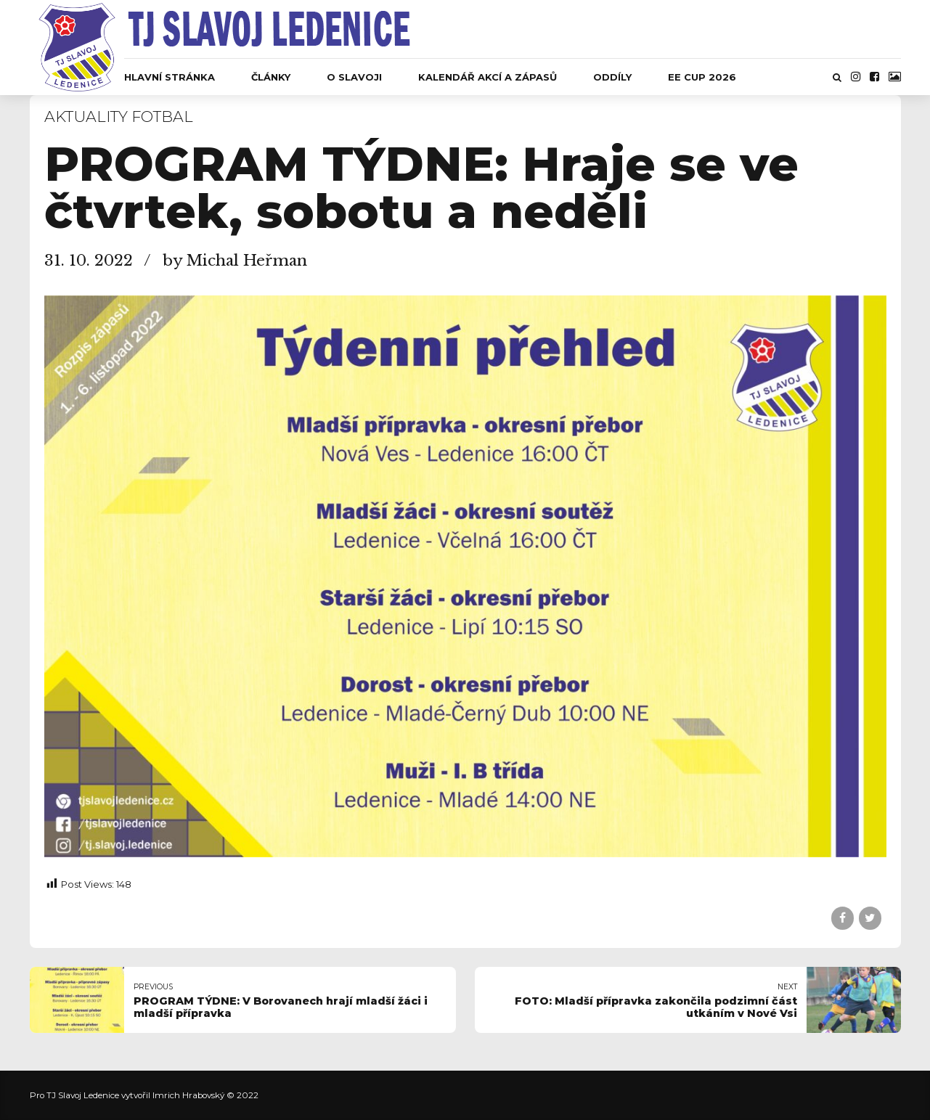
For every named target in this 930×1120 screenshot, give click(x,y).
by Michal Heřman (235, 260)
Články (270, 77)
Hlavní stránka (169, 77)
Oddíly (612, 77)
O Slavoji (354, 77)
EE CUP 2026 (702, 77)
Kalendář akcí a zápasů (487, 77)
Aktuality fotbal (118, 116)
